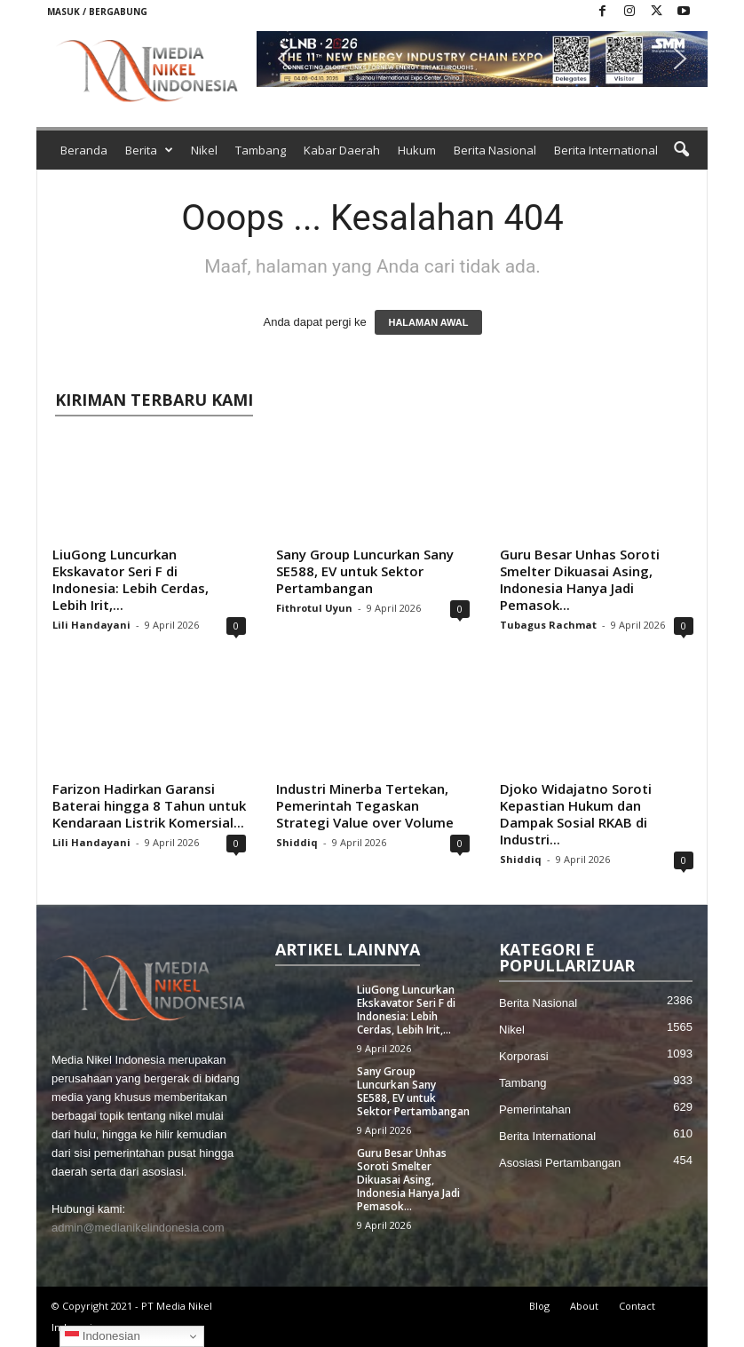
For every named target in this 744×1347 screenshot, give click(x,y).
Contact (637, 1305)
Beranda (83, 150)
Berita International (606, 150)
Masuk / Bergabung (97, 11)
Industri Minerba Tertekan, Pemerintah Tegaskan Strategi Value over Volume (365, 805)
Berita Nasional (495, 150)
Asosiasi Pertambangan (560, 1162)
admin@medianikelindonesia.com (138, 1227)
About (584, 1305)
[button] (482, 59)
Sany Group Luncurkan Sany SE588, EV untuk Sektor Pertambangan (365, 571)
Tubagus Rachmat (548, 624)
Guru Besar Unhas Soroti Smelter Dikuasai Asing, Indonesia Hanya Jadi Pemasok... (580, 579)
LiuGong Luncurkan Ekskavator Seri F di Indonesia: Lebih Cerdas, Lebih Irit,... (130, 579)
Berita (149, 150)
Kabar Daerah (342, 150)
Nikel (204, 150)
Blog (539, 1305)
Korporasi (524, 1056)
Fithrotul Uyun (314, 607)
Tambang (260, 150)
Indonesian (102, 1336)
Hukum (417, 150)
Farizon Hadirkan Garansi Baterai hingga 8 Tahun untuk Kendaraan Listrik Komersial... (149, 805)
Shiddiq (297, 842)
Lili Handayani (91, 624)
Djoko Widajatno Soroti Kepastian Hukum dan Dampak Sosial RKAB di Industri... (576, 814)
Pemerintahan (535, 1109)
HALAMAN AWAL (428, 322)
